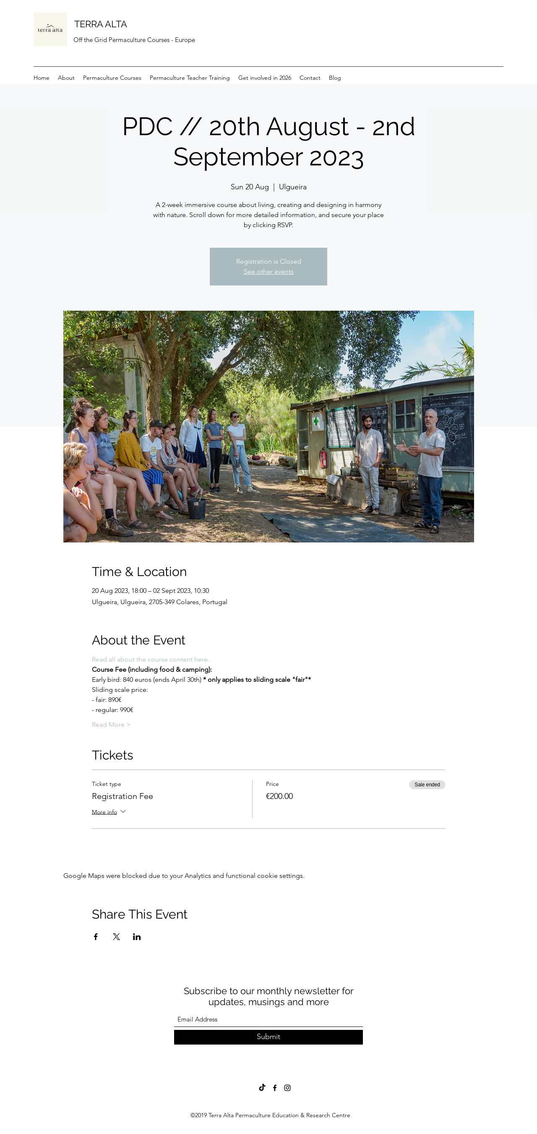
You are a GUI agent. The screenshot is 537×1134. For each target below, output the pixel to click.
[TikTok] (262, 1088)
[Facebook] (275, 1088)
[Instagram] (287, 1088)
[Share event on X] (116, 936)
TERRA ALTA (100, 23)
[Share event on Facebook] (96, 936)
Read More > (111, 724)
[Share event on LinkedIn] (137, 936)
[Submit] (268, 1037)
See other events (269, 271)
